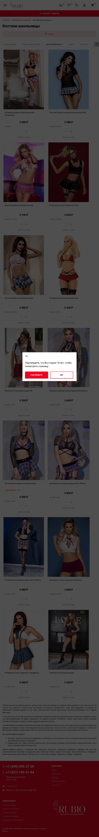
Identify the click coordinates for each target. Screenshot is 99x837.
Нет (61, 375)
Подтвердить (36, 375)
